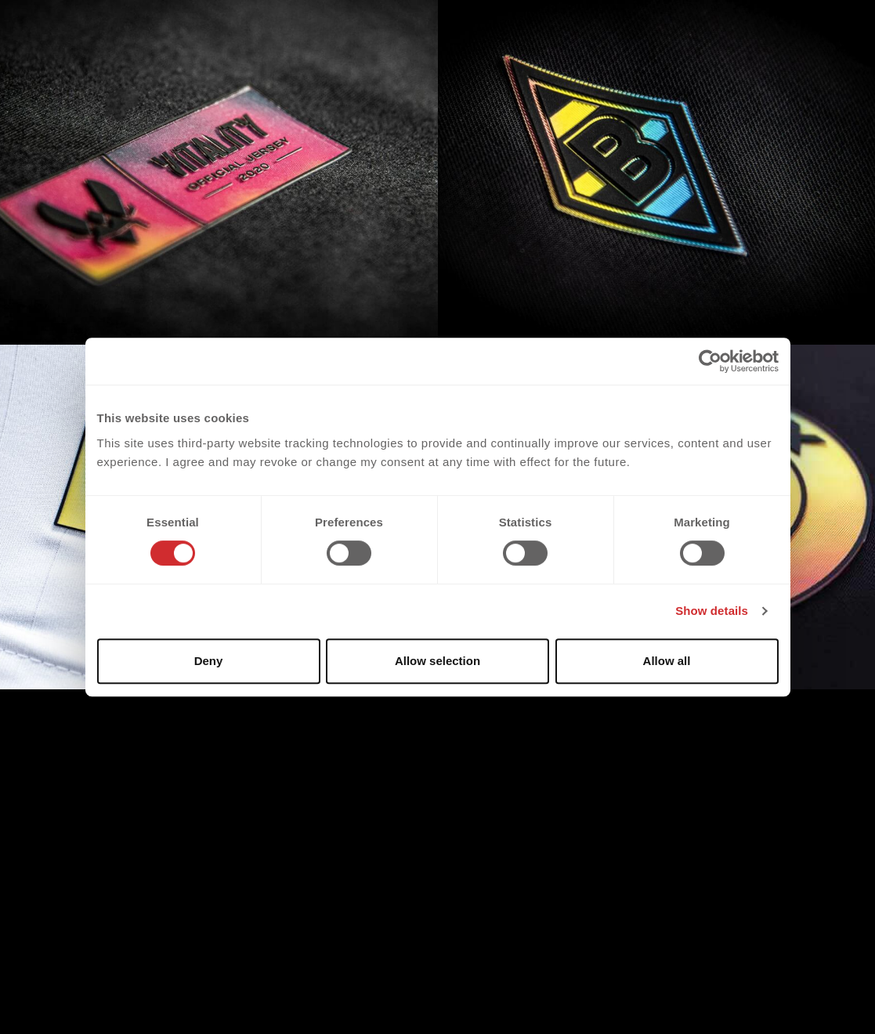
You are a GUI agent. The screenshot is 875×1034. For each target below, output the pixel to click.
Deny (208, 660)
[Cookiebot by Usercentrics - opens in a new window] (710, 361)
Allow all (667, 660)
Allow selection (437, 660)
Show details (711, 610)
